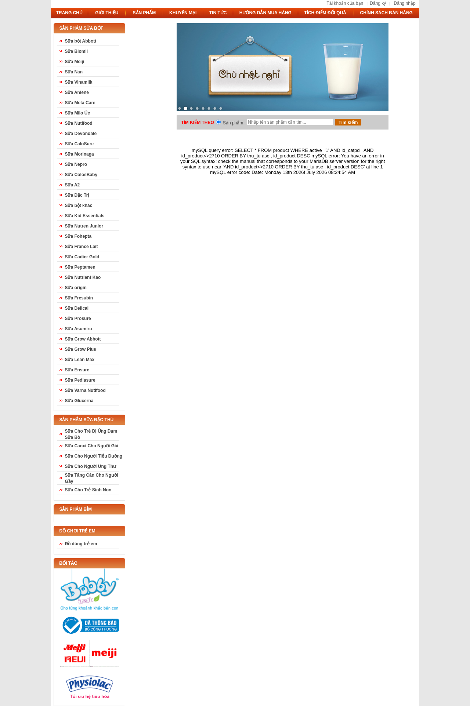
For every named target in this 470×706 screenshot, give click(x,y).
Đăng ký (378, 3)
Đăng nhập (405, 3)
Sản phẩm (233, 122)
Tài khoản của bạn (344, 3)
